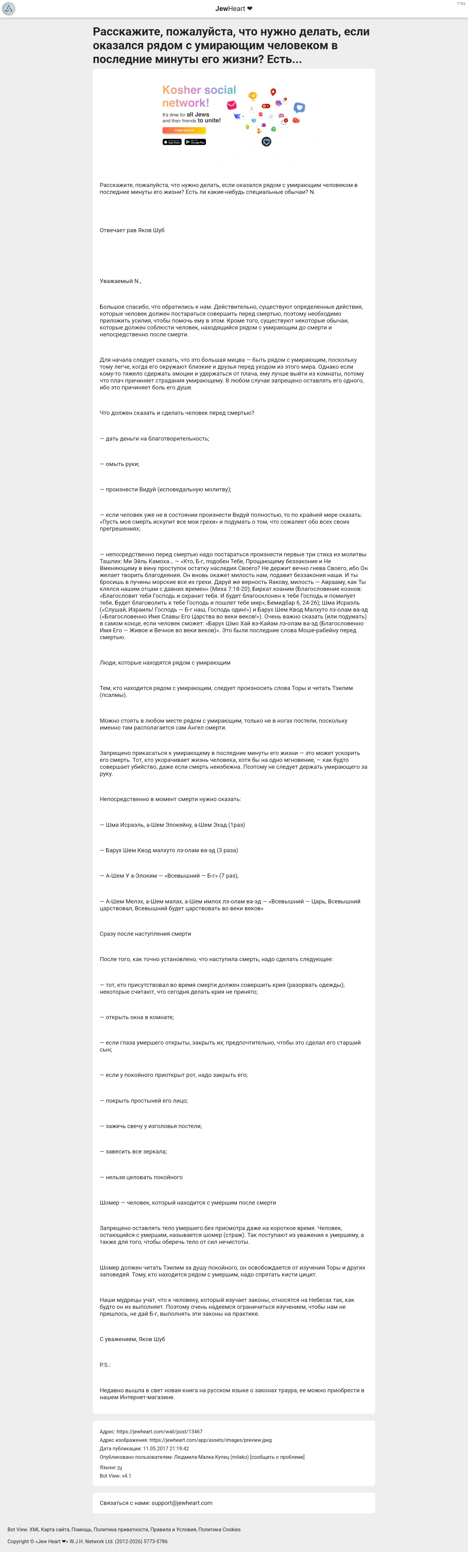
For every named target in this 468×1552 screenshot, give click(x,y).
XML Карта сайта (49, 1530)
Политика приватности (121, 1530)
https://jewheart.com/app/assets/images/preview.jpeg (210, 1440)
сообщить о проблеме (277, 1457)
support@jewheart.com (182, 1503)
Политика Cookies (220, 1530)
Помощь (81, 1530)
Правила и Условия (173, 1530)
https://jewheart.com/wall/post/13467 (160, 1432)
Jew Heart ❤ (52, 1541)
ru (119, 1467)
